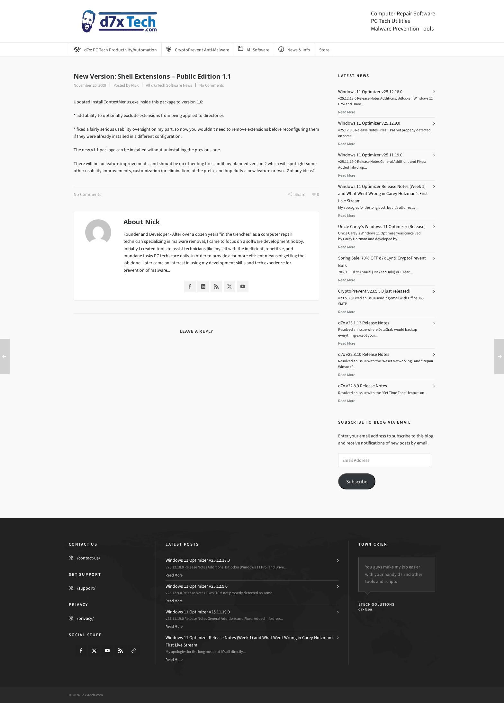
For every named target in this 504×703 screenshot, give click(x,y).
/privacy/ (85, 618)
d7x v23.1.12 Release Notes (363, 323)
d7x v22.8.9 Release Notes (362, 386)
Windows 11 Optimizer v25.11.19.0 (370, 155)
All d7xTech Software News (169, 85)
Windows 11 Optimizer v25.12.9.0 (369, 123)
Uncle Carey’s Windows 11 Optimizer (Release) (382, 227)
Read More (346, 112)
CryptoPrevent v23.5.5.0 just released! (374, 291)
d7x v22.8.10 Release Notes (363, 354)
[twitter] (94, 650)
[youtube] (107, 650)
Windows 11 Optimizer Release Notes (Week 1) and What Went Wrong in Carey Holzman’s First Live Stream (383, 193)
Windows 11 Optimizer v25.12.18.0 (370, 92)
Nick (135, 85)
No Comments (211, 85)
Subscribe (356, 481)
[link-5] (134, 650)
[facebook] (81, 650)
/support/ (86, 588)
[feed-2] (120, 650)
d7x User (365, 609)
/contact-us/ (88, 558)
